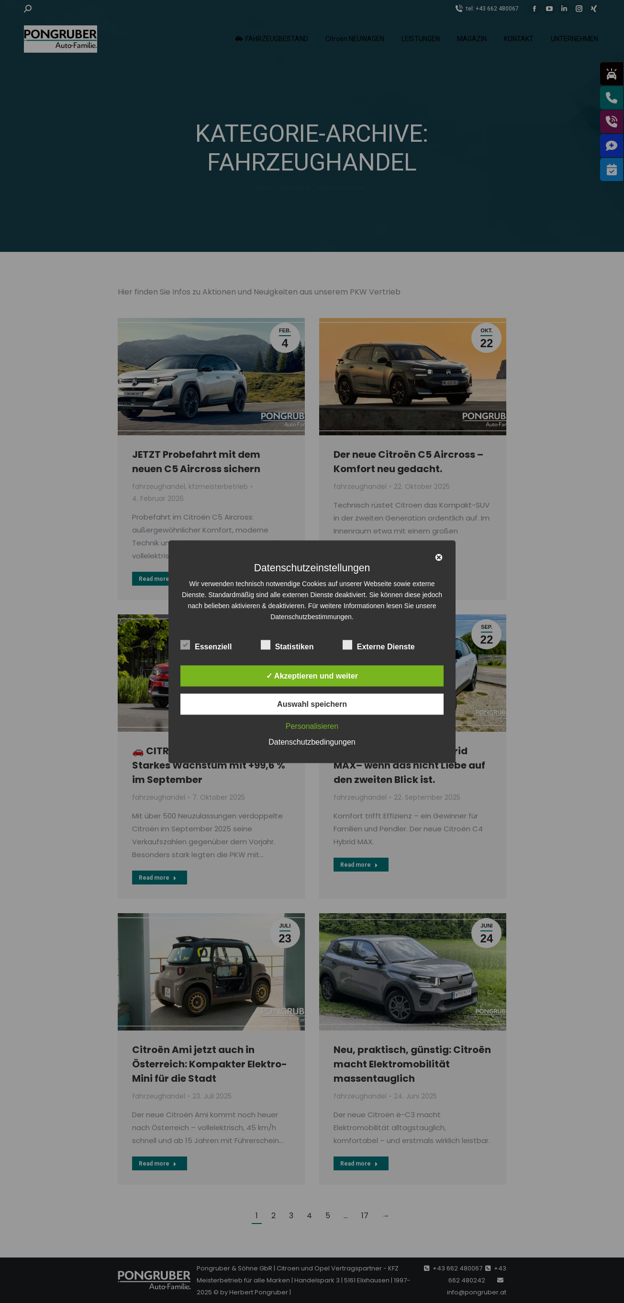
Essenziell (206, 644)
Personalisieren (312, 726)
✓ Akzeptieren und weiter (312, 675)
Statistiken (287, 644)
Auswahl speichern (312, 704)
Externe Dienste (379, 644)
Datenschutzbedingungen (311, 741)
